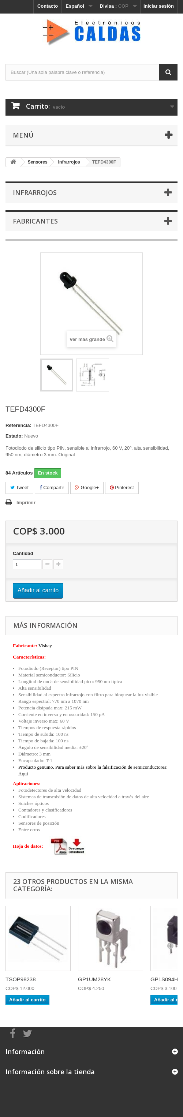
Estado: (14, 436)
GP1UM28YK (94, 979)
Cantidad (23, 553)
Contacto (47, 6)
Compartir (52, 487)
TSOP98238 (20, 979)
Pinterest (122, 487)
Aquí (23, 773)
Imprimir (26, 502)
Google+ (87, 487)
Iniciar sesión (158, 6)
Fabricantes (35, 221)
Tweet (19, 487)
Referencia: (18, 425)
